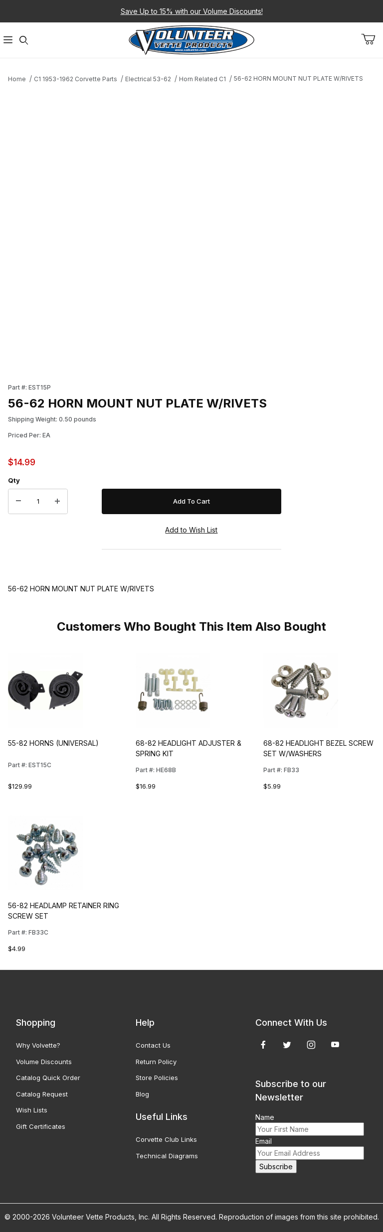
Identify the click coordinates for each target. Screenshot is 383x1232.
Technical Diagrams (167, 1156)
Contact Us (153, 1045)
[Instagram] (311, 1045)
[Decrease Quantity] (18, 501)
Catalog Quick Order (48, 1078)
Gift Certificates (40, 1126)
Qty (14, 480)
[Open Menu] (8, 40)
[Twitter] (287, 1045)
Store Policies (157, 1078)
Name (264, 1117)
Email (263, 1141)
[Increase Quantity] (57, 501)
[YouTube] (335, 1045)
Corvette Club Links (166, 1139)
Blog (142, 1094)
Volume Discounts (44, 1062)
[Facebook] (263, 1045)
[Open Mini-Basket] (372, 39)
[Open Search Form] (24, 40)
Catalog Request (42, 1094)
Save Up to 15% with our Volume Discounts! (192, 11)
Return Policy (156, 1062)
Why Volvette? (38, 1045)
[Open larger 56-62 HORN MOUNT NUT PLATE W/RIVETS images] (144, 227)
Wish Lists (31, 1110)
